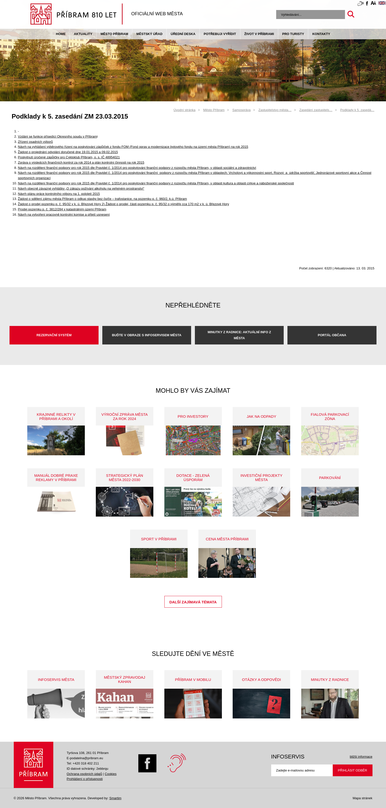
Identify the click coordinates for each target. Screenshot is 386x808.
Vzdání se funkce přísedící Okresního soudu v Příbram (57, 136)
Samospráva (241, 110)
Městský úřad (149, 34)
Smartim (115, 798)
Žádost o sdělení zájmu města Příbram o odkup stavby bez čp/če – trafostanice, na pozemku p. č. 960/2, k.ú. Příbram (102, 199)
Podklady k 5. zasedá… (357, 110)
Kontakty (321, 34)
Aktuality (83, 34)
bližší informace (361, 756)
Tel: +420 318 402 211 (83, 763)
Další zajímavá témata (193, 602)
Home (61, 34)
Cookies (111, 774)
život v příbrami (259, 34)
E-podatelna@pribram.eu (85, 758)
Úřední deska (183, 34)
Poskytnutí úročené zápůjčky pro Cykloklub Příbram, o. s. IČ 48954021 (69, 157)
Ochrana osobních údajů (84, 774)
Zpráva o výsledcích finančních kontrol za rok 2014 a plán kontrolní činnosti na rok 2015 (81, 162)
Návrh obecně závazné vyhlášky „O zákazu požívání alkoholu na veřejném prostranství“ (81, 188)
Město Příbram (114, 34)
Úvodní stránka (184, 110)
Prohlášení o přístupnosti (85, 779)
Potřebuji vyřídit (220, 34)
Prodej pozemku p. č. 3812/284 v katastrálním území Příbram (62, 209)
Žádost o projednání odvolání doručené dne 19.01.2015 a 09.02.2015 (68, 152)
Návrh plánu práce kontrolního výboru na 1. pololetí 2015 (59, 194)
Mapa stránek (362, 798)
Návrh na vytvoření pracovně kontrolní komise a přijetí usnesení (64, 214)
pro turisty (293, 34)
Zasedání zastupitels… (315, 110)
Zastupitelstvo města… (274, 110)
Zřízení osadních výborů (35, 142)
